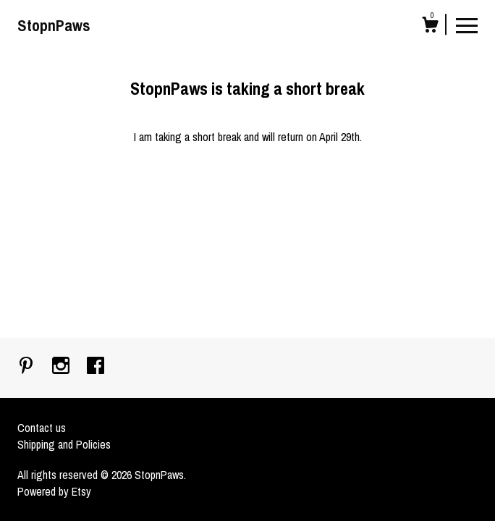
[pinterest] (27, 367)
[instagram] (62, 367)
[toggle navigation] (467, 24)
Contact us (41, 428)
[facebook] (95, 367)
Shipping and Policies (64, 444)
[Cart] (430, 27)
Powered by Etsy (54, 491)
